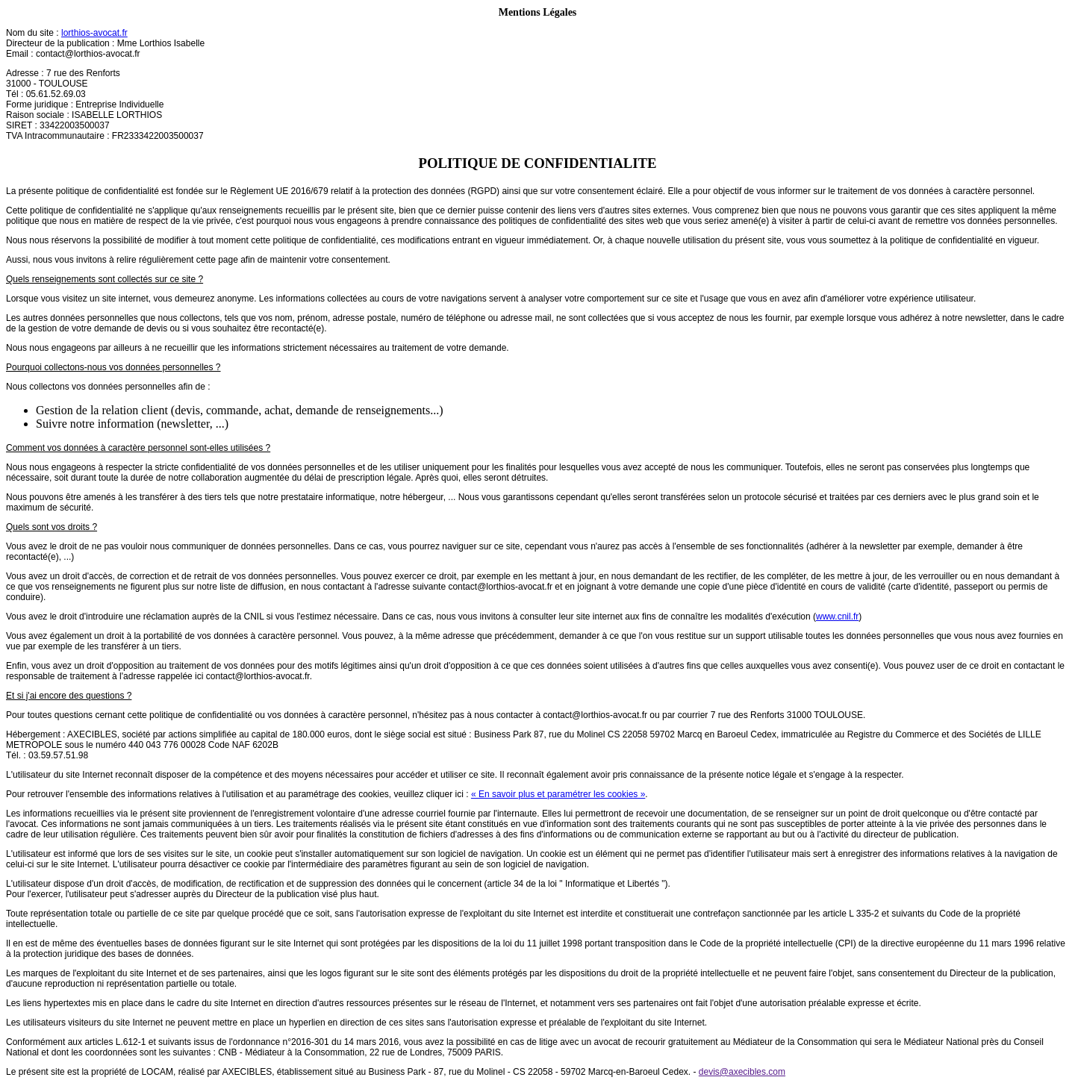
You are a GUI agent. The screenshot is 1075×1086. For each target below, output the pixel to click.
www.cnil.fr (837, 616)
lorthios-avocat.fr (94, 33)
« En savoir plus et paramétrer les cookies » (558, 794)
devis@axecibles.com (742, 1072)
